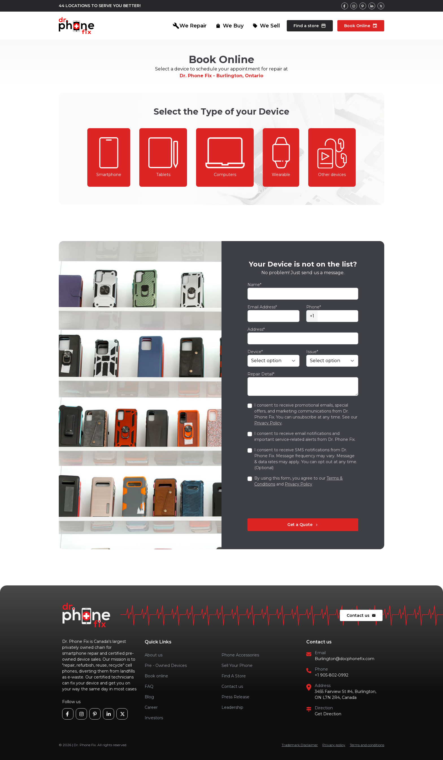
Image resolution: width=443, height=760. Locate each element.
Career (151, 707)
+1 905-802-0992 (331, 675)
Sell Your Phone (237, 665)
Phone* (313, 307)
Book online (156, 676)
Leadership (232, 707)
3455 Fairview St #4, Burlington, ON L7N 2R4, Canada (345, 694)
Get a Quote (303, 524)
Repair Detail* (260, 374)
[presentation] (290, 503)
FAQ (149, 686)
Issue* (312, 351)
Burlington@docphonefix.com (344, 658)
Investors (154, 717)
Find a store (310, 25)
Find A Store (234, 676)
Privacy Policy (268, 423)
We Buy (230, 25)
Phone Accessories (240, 655)
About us (153, 655)
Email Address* (262, 307)
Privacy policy (333, 745)
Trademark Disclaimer (300, 745)
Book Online (360, 25)
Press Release (235, 696)
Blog (149, 696)
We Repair (190, 25)
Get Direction (328, 713)
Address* (256, 329)
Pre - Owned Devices (166, 665)
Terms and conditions (367, 745)
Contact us (361, 615)
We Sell (266, 25)
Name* (254, 284)
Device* (255, 351)
